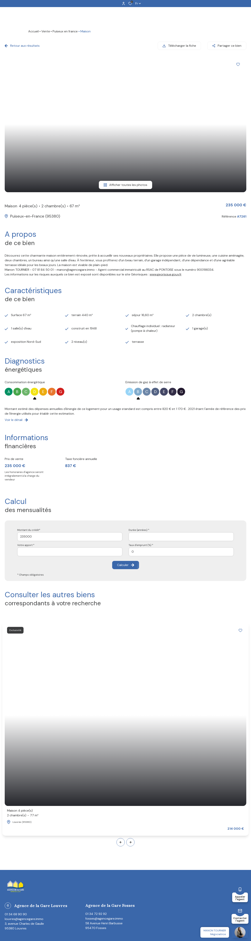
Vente (45, 31)
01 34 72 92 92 (96, 914)
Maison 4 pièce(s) (22, 813)
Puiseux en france (65, 31)
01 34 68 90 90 (16, 914)
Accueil (33, 31)
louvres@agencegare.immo (24, 919)
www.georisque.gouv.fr (166, 274)
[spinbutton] (181, 551)
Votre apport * (25, 545)
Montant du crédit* (28, 530)
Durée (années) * (139, 530)
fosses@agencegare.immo (104, 918)
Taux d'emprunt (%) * (141, 545)
